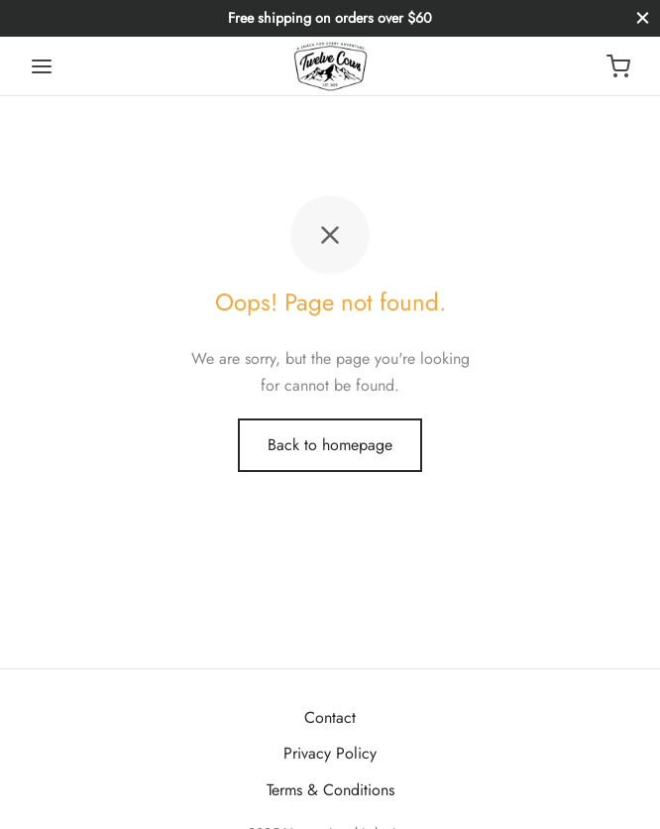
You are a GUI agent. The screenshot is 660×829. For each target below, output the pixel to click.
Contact (330, 717)
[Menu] (42, 66)
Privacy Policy (330, 753)
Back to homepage (330, 444)
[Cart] (618, 66)
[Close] (642, 18)
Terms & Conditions (330, 789)
